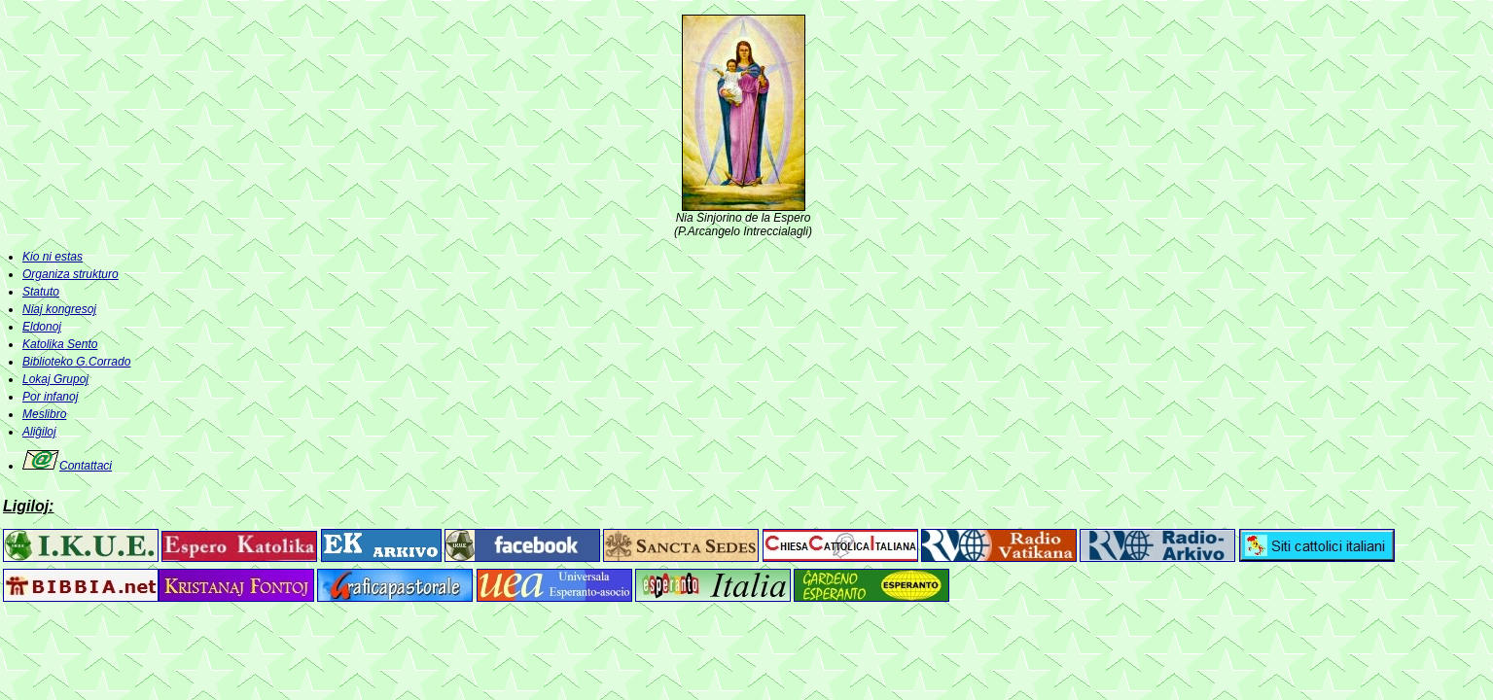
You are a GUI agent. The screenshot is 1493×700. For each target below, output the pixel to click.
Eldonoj (41, 326)
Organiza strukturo (70, 274)
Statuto (40, 291)
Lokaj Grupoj (55, 379)
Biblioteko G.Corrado (76, 361)
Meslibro (44, 414)
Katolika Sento (59, 344)
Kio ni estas (52, 256)
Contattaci (67, 465)
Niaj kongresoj (59, 309)
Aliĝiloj (39, 431)
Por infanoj (50, 396)
